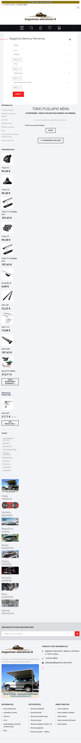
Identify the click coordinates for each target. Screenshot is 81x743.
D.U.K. (3, 130)
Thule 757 (5, 236)
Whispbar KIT (7, 446)
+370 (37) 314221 (9, 5)
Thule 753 (5, 168)
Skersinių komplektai (37, 709)
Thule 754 (5, 190)
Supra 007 (5, 413)
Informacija (7, 105)
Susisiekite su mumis (10, 712)
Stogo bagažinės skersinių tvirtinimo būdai (12, 725)
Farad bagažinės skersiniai (8, 439)
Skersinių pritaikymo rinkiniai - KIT (41, 724)
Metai (16, 64)
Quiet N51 (6, 443)
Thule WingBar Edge (9, 449)
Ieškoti (18, 94)
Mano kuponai (62, 724)
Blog (5, 730)
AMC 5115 (5, 327)
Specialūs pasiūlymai (6, 394)
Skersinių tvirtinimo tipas (22, 82)
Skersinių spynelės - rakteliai (40, 732)
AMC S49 (5, 305)
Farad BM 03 (6, 283)
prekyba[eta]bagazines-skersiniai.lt (58, 663)
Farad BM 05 (7, 467)
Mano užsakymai (63, 709)
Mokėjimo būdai (7, 123)
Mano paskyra (62, 704)
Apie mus (5, 120)
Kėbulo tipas (18, 73)
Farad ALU (6, 461)
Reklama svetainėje (8, 127)
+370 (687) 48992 (21, 5)
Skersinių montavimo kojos (39, 716)
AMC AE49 (6, 349)
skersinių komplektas (7, 453)
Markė (16, 45)
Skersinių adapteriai (37, 728)
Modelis (16, 54)
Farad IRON (7, 470)
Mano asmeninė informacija (66, 720)
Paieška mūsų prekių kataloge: (35, 125)
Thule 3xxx (6, 464)
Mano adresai (62, 716)
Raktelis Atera (8, 457)
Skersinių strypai (36, 720)
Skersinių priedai (36, 712)
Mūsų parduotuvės (8, 140)
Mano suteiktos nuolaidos (66, 712)
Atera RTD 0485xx (9, 371)
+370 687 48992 (51, 658)
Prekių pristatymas (8, 110)
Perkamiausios (8, 150)
